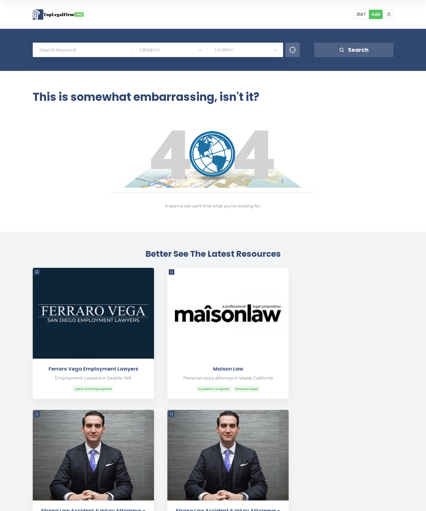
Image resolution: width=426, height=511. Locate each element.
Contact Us (320, 470)
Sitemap (386, 502)
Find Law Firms (359, 502)
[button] (389, 14)
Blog (335, 502)
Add (376, 14)
